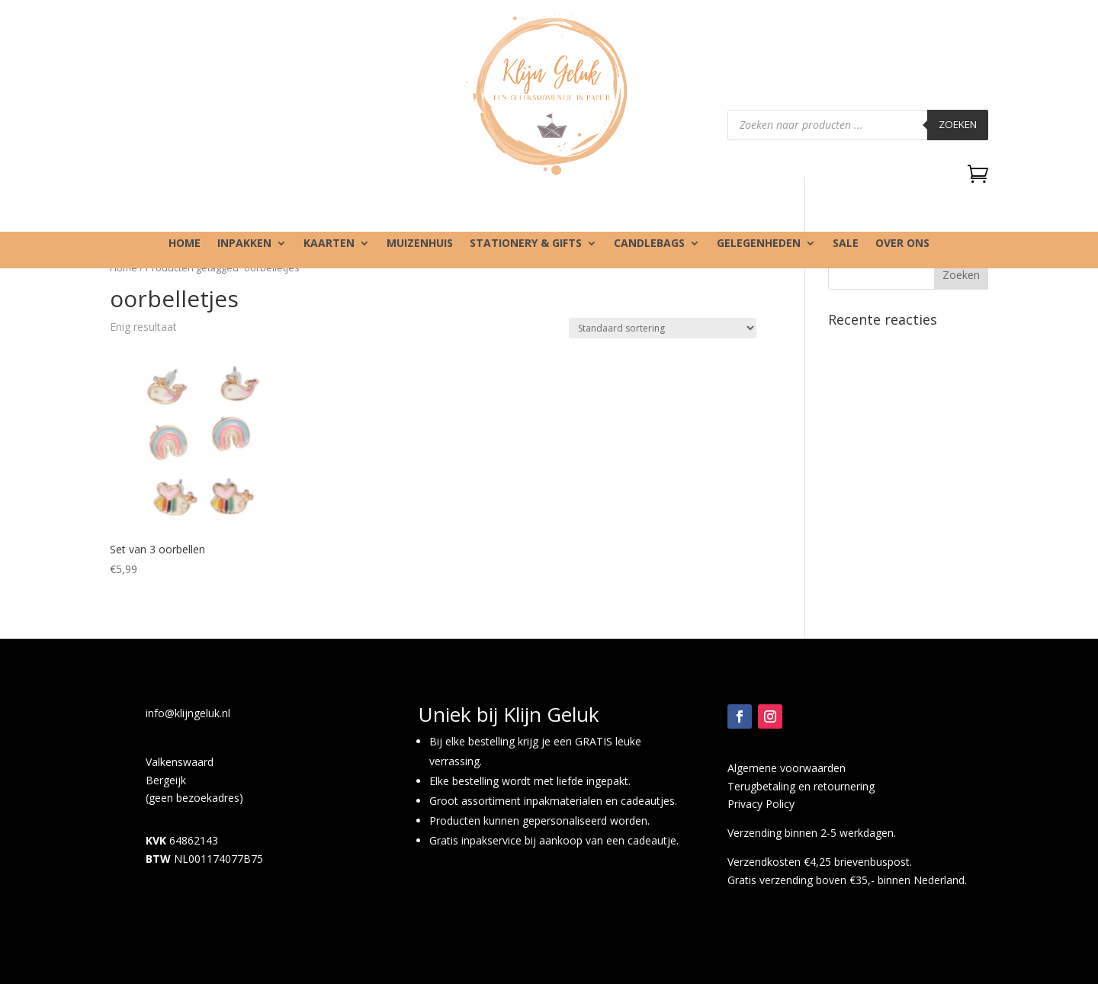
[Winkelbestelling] (662, 328)
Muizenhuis (420, 244)
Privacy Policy (761, 803)
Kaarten (329, 244)
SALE (846, 244)
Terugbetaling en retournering (801, 786)
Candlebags (649, 244)
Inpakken (244, 244)
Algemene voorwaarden (786, 768)
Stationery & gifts (526, 244)
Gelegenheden (759, 244)
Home (185, 244)
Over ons (902, 244)
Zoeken (958, 124)
